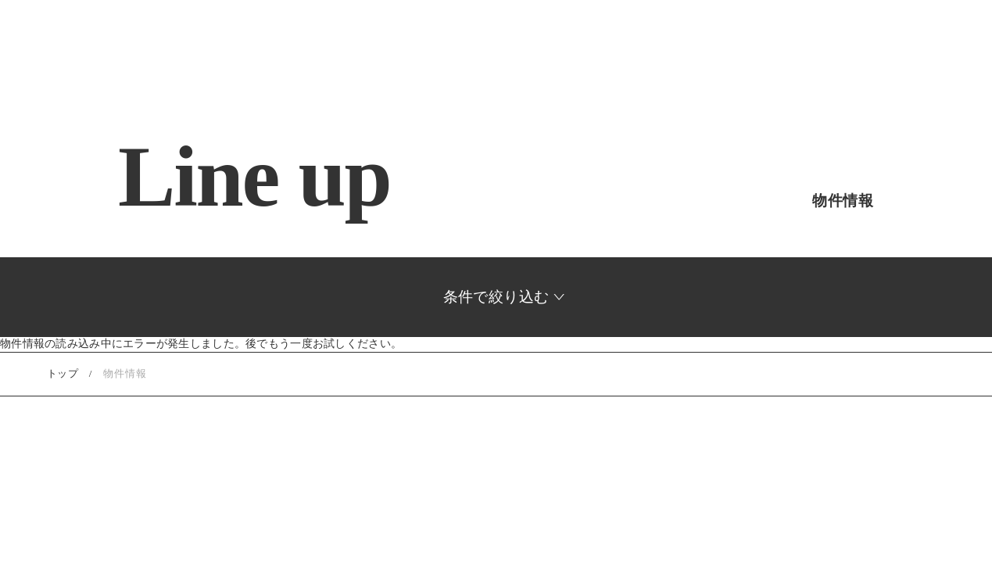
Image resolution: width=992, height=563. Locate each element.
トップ (62, 373)
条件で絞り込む (496, 297)
